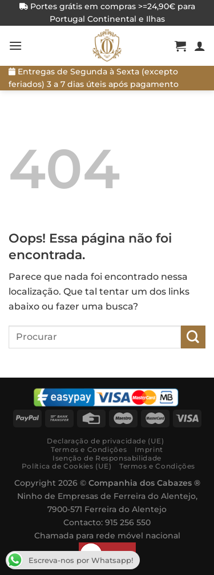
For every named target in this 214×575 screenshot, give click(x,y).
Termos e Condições (89, 449)
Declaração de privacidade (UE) (105, 441)
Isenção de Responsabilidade (107, 458)
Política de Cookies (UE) (67, 466)
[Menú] (15, 45)
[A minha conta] (199, 45)
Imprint (149, 449)
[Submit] (193, 337)
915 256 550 (128, 522)
